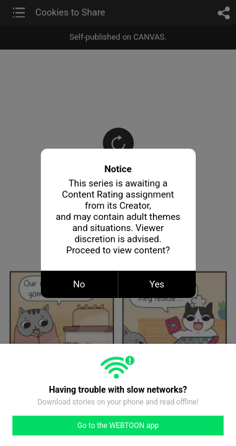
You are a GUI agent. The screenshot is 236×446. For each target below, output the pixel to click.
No (79, 284)
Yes (156, 284)
